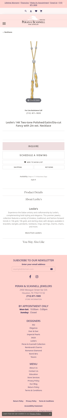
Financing (25, 2)
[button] (26, 11)
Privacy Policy (33, 380)
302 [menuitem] (33, 325)
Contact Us (33, 371)
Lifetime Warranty (12, 2)
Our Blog (33, 384)
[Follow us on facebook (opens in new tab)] (30, 276)
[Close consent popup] (50, 414)
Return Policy (33, 387)
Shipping (18, 167)
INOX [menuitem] (33, 337)
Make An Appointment (39, 2)
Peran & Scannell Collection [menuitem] (33, 344)
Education (33, 374)
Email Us (53, 2)
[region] (33, 72)
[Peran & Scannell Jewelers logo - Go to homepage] (33, 20)
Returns (49, 167)
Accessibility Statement (33, 406)
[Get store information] (33, 299)
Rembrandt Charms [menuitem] (33, 347)
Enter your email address (33, 264)
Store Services (33, 377)
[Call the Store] (33, 296)
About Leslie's (33, 199)
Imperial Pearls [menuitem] (33, 334)
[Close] (63, 4)
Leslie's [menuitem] (33, 341)
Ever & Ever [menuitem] (34, 331)
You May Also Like (33, 242)
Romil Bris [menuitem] (33, 354)
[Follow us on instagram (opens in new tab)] (37, 276)
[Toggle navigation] (4, 23)
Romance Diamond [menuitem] (33, 350)
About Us (33, 368)
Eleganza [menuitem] (33, 328)
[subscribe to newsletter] (51, 269)
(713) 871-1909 (33, 113)
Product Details (33, 192)
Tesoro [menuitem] (33, 357)
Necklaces (8, 32)
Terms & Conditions (33, 390)
